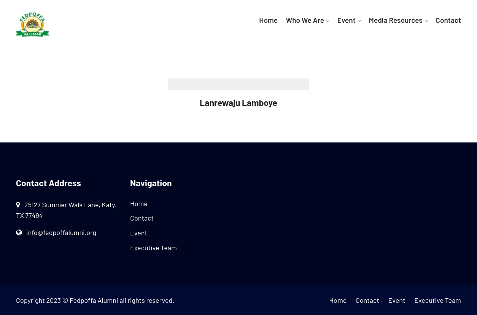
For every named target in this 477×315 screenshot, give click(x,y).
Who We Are (305, 20)
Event (346, 20)
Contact (448, 20)
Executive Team (153, 247)
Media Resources (395, 20)
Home (268, 20)
